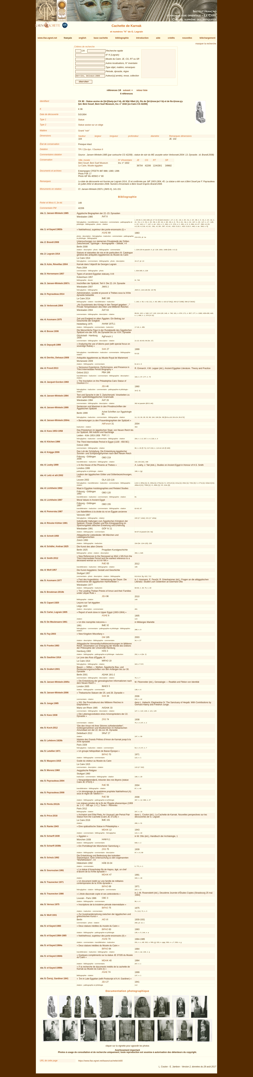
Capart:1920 (53, 604)
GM (103, 638)
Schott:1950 (53, 537)
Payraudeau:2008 (55, 794)
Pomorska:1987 (55, 513)
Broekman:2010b (55, 593)
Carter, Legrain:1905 (57, 613)
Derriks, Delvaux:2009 (58, 359)
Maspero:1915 (54, 762)
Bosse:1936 (53, 332)
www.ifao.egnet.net (47, 38)
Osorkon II (98, 151)
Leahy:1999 (52, 466)
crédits (171, 38)
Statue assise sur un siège (90, 126)
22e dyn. (87, 151)
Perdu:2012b (53, 805)
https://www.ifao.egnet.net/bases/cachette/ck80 (100, 1062)
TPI (80, 151)
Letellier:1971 (53, 752)
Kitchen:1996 (53, 443)
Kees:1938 (52, 716)
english (82, 38)
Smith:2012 (52, 559)
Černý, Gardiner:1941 (57, 980)
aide (158, 38)
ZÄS (104, 721)
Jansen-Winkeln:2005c (58, 683)
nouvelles (187, 38)
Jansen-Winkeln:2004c (58, 422)
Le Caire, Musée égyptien (90, 167)
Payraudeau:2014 (55, 295)
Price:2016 (52, 817)
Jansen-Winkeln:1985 (57, 214)
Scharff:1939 (53, 837)
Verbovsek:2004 (55, 307)
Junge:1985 (52, 705)
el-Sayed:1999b (54, 969)
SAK (104, 350)
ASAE (104, 234)
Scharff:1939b (54, 847)
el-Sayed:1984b (54, 957)
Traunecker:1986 (55, 895)
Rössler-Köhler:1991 (57, 524)
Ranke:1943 (53, 828)
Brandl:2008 (53, 243)
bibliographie (122, 38)
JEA (104, 387)
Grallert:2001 (53, 670)
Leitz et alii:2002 (55, 477)
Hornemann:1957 (55, 275)
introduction (142, 38)
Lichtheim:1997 (54, 501)
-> (128, 91)
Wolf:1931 (52, 916)
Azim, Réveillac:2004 (57, 265)
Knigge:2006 (53, 453)
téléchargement (207, 38)
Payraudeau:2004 (55, 782)
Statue (81, 121)
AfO (104, 921)
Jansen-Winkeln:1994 (57, 397)
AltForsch (106, 425)
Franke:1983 (53, 647)
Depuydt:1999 (54, 346)
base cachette (101, 38)
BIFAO (105, 756)
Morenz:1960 (53, 771)
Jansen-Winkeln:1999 (57, 409)
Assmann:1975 (54, 321)
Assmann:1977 (54, 582)
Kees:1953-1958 (55, 432)
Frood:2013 (52, 369)
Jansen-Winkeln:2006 (57, 694)
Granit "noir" (84, 132)
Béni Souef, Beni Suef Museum (93, 164)
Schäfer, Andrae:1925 (57, 548)
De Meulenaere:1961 (57, 623)
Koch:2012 (52, 729)
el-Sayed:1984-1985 (56, 937)
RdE (104, 565)
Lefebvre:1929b (54, 742)
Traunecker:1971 (55, 883)
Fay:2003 (51, 635)
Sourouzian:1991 (55, 872)
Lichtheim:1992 (54, 489)
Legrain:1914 (53, 255)
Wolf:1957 (52, 571)
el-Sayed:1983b (54, 231)
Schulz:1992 (53, 859)
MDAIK (105, 831)
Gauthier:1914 (54, 659)
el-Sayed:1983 (54, 927)
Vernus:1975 (53, 906)
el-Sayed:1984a (54, 947)
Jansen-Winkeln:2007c (58, 285)
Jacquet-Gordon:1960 (58, 383)
